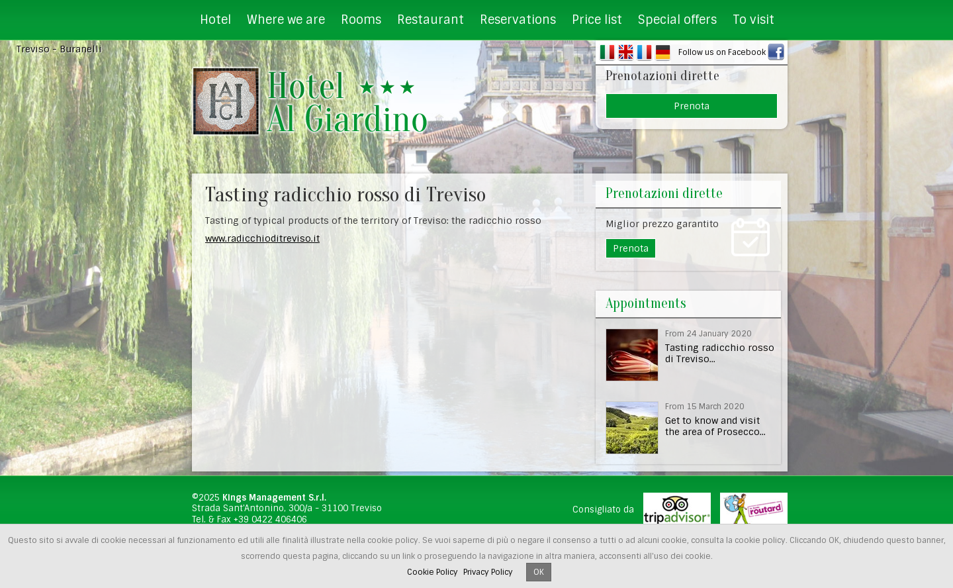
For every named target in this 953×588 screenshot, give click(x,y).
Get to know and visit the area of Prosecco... (715, 426)
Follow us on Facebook (722, 52)
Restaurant (430, 20)
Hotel (215, 20)
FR (644, 52)
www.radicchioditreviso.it (262, 238)
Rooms (361, 20)
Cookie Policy (432, 572)
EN (625, 52)
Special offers (677, 20)
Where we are (286, 20)
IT (607, 52)
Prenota (691, 106)
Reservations (518, 20)
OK (538, 572)
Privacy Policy (488, 572)
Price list (597, 20)
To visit (753, 20)
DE (663, 52)
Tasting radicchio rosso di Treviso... (719, 353)
